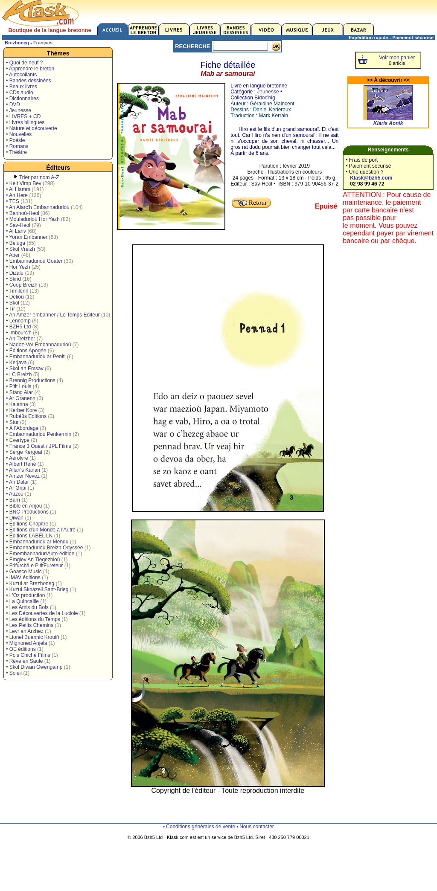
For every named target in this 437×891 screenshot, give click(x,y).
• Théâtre (16, 152)
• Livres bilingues (25, 122)
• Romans (17, 146)
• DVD (13, 104)
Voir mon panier (397, 58)
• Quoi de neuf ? (24, 63)
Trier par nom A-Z (39, 177)
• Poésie (15, 140)
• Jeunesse (18, 110)
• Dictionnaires (22, 99)
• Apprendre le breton (30, 69)
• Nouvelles (19, 134)
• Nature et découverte (31, 128)
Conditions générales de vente (200, 827)
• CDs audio (19, 93)
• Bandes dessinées (28, 81)
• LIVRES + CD (23, 116)
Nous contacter (256, 827)
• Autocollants (21, 75)
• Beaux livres (21, 87)
